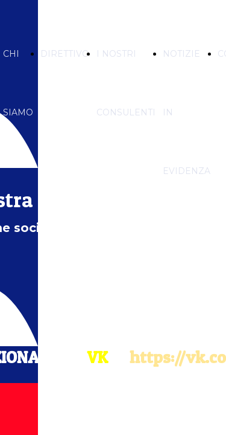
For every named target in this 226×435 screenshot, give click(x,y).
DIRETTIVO (64, 53)
